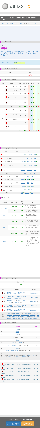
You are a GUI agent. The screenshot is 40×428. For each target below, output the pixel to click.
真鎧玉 (9, 345)
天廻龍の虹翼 (16, 315)
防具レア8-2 (21, 53)
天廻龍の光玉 (19, 342)
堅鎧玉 (17, 332)
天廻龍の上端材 (33, 293)
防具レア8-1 (13, 53)
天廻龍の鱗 (9, 313)
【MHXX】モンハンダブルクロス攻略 (11, 23)
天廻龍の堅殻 (20, 296)
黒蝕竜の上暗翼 (16, 293)
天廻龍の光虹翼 (14, 350)
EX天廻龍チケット (11, 292)
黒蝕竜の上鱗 (17, 310)
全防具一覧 (33, 23)
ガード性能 (29, 154)
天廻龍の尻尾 (16, 318)
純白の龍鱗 (9, 310)
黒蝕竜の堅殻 (17, 302)
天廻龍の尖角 (20, 292)
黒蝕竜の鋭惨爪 (17, 306)
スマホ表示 (28, 424)
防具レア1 (3, 51)
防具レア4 (24, 51)
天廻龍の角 (9, 302)
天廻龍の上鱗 (20, 305)
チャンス (23, 154)
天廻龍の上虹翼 (21, 300)
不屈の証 (14, 345)
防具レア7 (6, 53)
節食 (35, 154)
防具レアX (6, 55)
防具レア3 (17, 51)
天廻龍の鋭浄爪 (21, 309)
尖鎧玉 (17, 329)
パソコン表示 (13, 424)
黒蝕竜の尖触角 (17, 298)
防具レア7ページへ (19, 63)
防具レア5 (31, 51)
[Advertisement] (20, 33)
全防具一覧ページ (7, 63)
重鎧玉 (17, 340)
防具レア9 (29, 53)
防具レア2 (10, 51)
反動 (28, 176)
